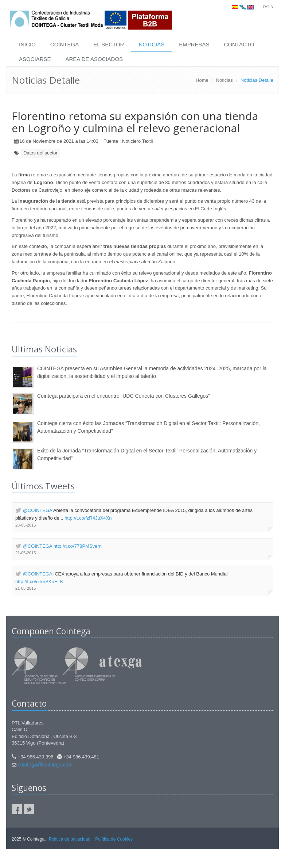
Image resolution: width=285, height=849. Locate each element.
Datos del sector (40, 153)
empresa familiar (63, 273)
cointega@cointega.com (45, 765)
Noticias (224, 80)
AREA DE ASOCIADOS (94, 59)
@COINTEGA (37, 510)
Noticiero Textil (137, 141)
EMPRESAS (194, 44)
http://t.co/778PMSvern (78, 546)
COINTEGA (64, 44)
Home (202, 80)
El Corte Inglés (210, 208)
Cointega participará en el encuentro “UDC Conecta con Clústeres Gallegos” (123, 396)
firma (24, 174)
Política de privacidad (69, 839)
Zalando (166, 261)
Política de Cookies (114, 839)
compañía (65, 246)
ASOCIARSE (35, 59)
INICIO (27, 44)
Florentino (22, 220)
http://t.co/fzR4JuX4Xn (88, 518)
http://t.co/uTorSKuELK (39, 581)
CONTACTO (239, 44)
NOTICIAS (151, 44)
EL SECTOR (108, 44)
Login (267, 6)
